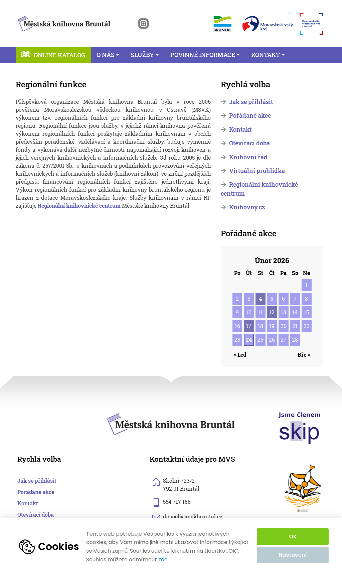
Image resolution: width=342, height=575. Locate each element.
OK (293, 536)
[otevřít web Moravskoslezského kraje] (267, 23)
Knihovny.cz (247, 207)
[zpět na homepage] (64, 22)
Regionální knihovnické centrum (79, 205)
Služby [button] (142, 55)
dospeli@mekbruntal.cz (192, 516)
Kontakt (240, 129)
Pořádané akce (250, 115)
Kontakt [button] (265, 55)
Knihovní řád (248, 157)
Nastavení (293, 555)
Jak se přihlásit (251, 102)
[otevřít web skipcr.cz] (300, 427)
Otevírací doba (249, 143)
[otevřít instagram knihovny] (143, 23)
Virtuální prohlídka (257, 171)
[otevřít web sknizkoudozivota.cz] (303, 488)
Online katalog (59, 55)
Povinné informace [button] (202, 55)
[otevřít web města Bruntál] (222, 23)
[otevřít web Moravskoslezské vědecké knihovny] (311, 24)
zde (163, 559)
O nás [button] (106, 55)
